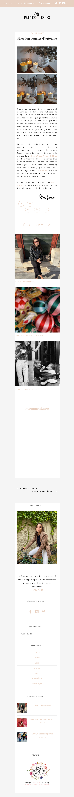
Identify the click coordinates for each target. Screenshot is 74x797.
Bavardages (37, 33)
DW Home (43, 170)
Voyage (37, 668)
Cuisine (37, 673)
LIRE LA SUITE (37, 590)
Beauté (37, 657)
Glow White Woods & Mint (43, 156)
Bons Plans (37, 678)
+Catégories (26, 3)
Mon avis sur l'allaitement (27, 389)
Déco (37, 663)
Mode (37, 652)
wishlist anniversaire (25, 282)
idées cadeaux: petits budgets (29, 335)
